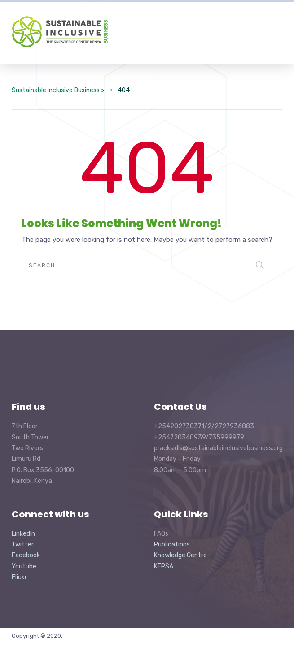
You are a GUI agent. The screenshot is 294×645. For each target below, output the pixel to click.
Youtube (24, 566)
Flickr (19, 577)
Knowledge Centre (180, 555)
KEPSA (163, 566)
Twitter (23, 544)
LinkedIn (23, 534)
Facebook (26, 555)
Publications (172, 544)
